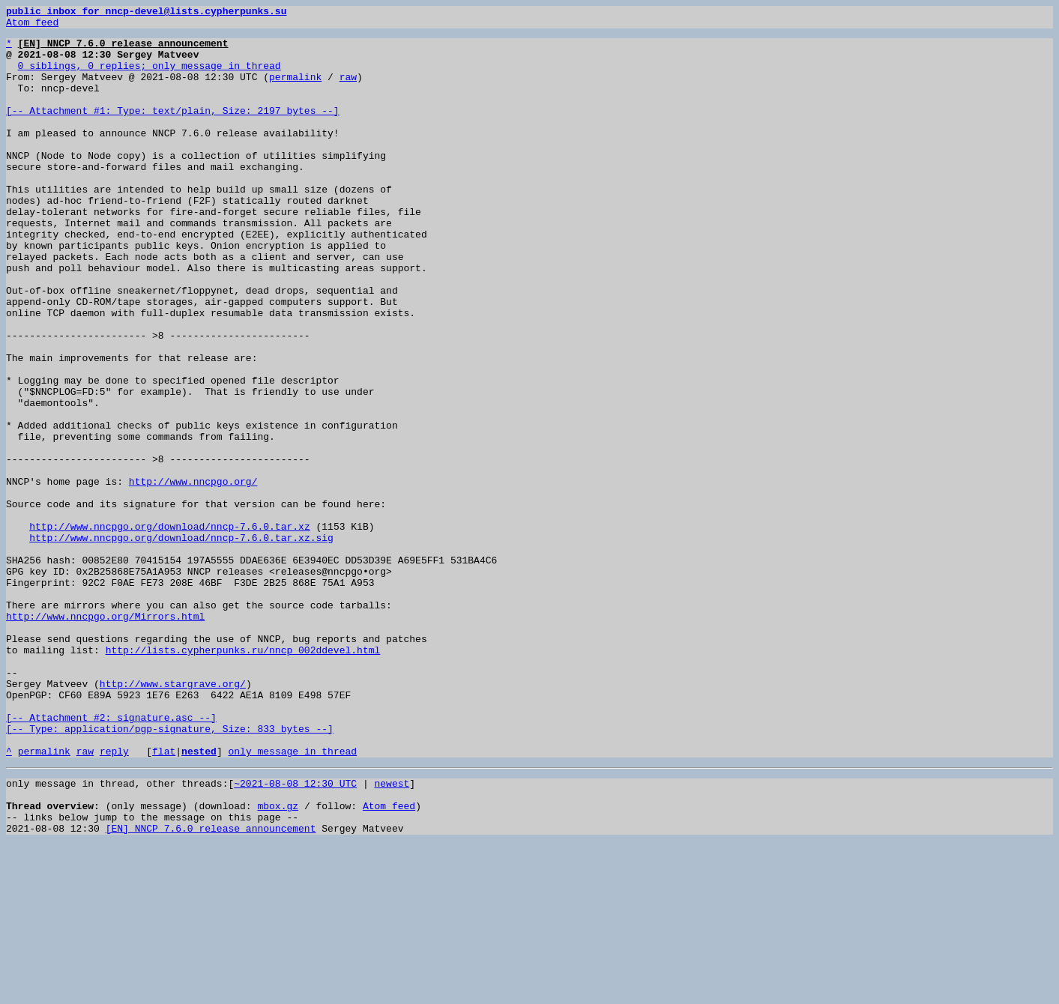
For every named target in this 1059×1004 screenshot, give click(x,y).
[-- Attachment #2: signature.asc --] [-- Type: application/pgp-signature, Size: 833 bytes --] (170, 865)
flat (163, 899)
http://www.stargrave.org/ (173, 818)
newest (391, 933)
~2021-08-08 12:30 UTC (295, 933)
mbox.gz (277, 960)
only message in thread (292, 899)
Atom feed (32, 26)
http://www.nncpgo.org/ (193, 575)
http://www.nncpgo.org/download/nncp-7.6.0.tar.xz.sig (181, 643)
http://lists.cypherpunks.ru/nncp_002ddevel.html (243, 777)
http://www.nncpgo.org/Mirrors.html (105, 737)
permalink (295, 90)
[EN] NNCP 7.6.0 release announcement (211, 987)
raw (348, 90)
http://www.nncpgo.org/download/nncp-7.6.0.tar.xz (169, 629)
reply (114, 899)
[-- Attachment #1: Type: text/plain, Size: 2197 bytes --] (173, 130)
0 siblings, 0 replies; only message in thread (149, 76)
